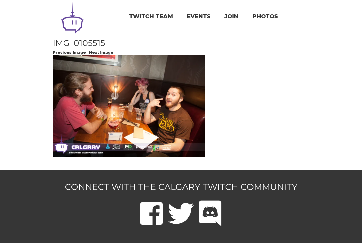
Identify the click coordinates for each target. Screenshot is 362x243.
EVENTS (199, 16)
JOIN (231, 16)
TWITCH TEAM (151, 16)
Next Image (101, 52)
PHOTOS (265, 16)
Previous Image (69, 52)
